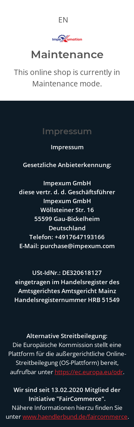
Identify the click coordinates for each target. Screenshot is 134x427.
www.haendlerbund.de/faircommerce (75, 416)
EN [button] (63, 20)
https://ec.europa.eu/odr (89, 372)
